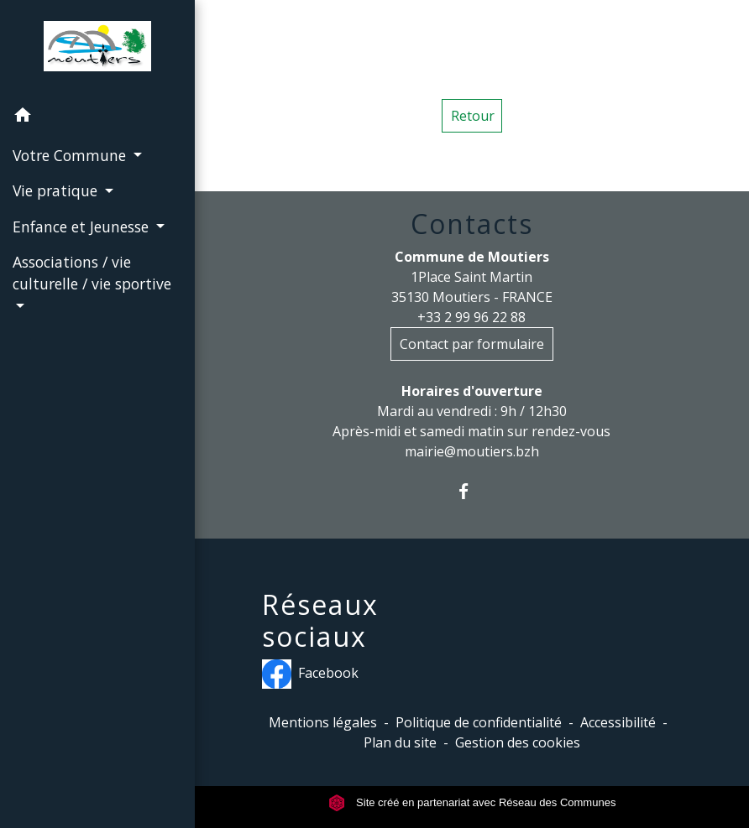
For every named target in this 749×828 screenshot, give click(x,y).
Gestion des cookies (517, 742)
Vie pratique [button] (57, 190)
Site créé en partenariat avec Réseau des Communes (472, 802)
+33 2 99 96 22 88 (471, 317)
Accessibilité (618, 722)
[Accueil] (97, 49)
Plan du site (400, 742)
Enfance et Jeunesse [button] (83, 226)
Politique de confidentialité (478, 722)
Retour (473, 116)
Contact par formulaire (472, 344)
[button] (97, 117)
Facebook (310, 674)
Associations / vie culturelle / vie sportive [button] (92, 273)
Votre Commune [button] (71, 155)
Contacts (472, 224)
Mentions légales (323, 722)
